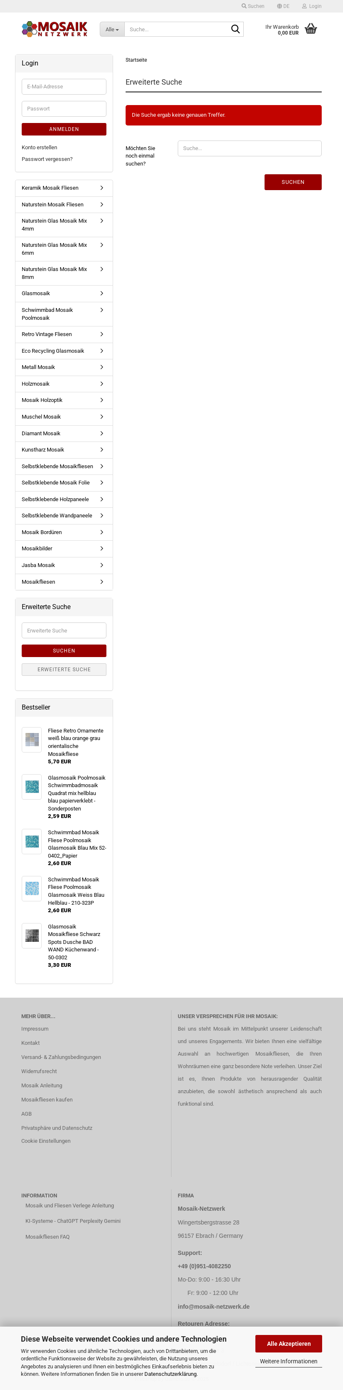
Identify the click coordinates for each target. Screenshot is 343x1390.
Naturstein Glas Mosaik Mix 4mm (54, 225)
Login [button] (312, 6)
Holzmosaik (36, 384)
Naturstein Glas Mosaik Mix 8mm (54, 273)
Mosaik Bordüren (42, 532)
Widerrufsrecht (39, 1071)
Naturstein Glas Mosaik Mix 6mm (54, 249)
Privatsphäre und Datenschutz (56, 1128)
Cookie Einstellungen (46, 1141)
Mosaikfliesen (38, 582)
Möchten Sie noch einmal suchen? (140, 156)
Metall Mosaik (38, 367)
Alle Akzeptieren (289, 1343)
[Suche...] (112, 29)
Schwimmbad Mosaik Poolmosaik (47, 314)
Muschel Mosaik (41, 417)
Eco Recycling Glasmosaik (53, 351)
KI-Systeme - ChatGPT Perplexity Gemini (73, 1221)
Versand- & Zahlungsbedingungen (61, 1057)
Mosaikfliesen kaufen (47, 1099)
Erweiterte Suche (64, 669)
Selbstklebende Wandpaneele (57, 515)
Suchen (293, 182)
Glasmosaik (36, 293)
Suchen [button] (253, 6)
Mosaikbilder (37, 548)
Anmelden (64, 129)
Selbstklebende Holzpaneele (55, 499)
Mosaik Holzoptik (42, 400)
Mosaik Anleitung (41, 1085)
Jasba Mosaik (38, 565)
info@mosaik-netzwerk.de (214, 1306)
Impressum (34, 1029)
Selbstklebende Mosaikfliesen (57, 466)
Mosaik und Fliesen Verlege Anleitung (69, 1205)
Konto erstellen (39, 147)
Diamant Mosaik (41, 433)
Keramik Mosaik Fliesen (50, 188)
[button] (283, 6)
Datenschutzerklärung (170, 1374)
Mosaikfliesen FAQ (47, 1237)
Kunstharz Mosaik (43, 450)
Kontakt (30, 1043)
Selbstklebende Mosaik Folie (56, 482)
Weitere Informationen (289, 1361)
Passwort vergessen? (47, 159)
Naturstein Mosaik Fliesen (52, 204)
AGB (26, 1114)
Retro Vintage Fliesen (47, 334)
